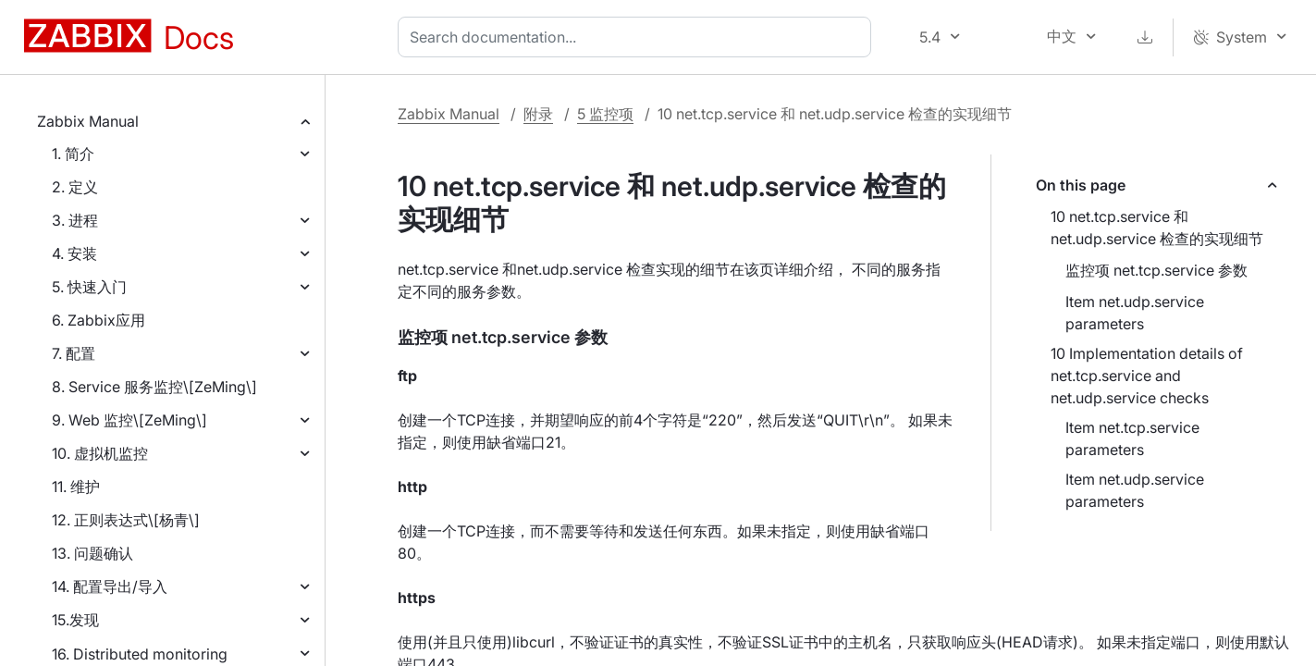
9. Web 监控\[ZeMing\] (129, 420)
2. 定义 (75, 187)
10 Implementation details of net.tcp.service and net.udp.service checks (1147, 375)
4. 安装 (74, 253)
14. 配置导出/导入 (109, 586)
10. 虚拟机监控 (100, 453)
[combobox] (638, 37)
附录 (538, 114)
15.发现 (75, 619)
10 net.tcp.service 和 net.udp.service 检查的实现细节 (1157, 227)
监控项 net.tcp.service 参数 (1156, 270)
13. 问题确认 (92, 553)
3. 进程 (75, 220)
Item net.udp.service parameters (1134, 312)
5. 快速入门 (89, 287)
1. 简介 (73, 153)
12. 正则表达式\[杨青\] (126, 520)
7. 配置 (73, 353)
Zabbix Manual (88, 121)
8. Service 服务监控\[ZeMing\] (154, 386)
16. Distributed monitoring (140, 654)
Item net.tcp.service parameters (1132, 438)
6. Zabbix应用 (98, 320)
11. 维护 (76, 486)
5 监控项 (605, 114)
